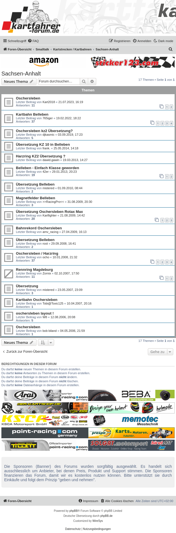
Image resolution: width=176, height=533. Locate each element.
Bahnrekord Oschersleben (39, 228)
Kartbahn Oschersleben (36, 300)
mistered (48, 188)
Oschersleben (28, 98)
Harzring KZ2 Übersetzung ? (40, 156)
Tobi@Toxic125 (52, 303)
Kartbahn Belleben (32, 114)
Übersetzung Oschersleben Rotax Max (49, 212)
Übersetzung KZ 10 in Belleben (43, 144)
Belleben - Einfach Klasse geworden (47, 168)
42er (45, 171)
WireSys (97, 520)
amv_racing (50, 231)
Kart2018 (48, 102)
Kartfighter (49, 215)
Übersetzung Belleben (35, 184)
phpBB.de (106, 515)
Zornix (46, 273)
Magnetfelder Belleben (35, 198)
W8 (44, 317)
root (45, 243)
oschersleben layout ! (35, 313)
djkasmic (48, 134)
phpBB (73, 510)
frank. (46, 148)
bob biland (49, 330)
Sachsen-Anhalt (21, 73)
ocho (45, 257)
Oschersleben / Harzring (37, 253)
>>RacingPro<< (53, 201)
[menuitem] (33, 41)
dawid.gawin (50, 160)
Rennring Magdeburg (34, 269)
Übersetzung (27, 286)
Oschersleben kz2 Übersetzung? (44, 131)
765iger (47, 118)
